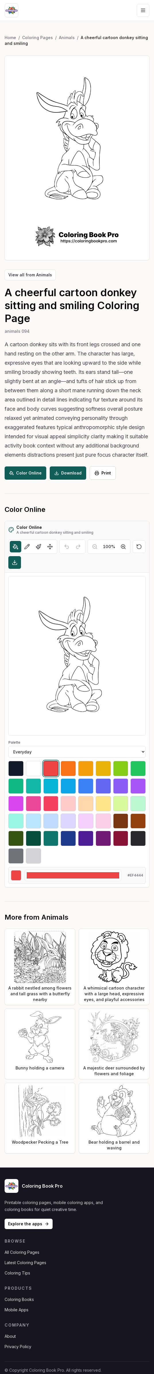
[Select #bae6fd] (33, 821)
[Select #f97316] (68, 768)
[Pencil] (27, 546)
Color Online (25, 472)
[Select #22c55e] (138, 768)
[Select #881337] (120, 838)
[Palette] (77, 751)
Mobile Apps (16, 1309)
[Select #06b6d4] (51, 786)
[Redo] (78, 546)
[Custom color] (73, 875)
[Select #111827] (16, 768)
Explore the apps (28, 1223)
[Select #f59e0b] (85, 768)
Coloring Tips (17, 1272)
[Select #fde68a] (103, 803)
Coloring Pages (37, 37)
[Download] (14, 562)
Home (10, 37)
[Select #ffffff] (33, 768)
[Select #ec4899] (33, 803)
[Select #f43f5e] (51, 803)
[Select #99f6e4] (16, 821)
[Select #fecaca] (68, 803)
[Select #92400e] (138, 821)
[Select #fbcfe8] (103, 821)
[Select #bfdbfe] (51, 821)
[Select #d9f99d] (120, 803)
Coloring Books (19, 1299)
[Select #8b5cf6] (120, 786)
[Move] (50, 546)
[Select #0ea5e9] (68, 786)
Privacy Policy (18, 1346)
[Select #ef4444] (51, 768)
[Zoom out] (95, 546)
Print (103, 472)
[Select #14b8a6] (33, 786)
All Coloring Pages (22, 1252)
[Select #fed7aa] (85, 803)
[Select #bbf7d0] (138, 803)
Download (68, 472)
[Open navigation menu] (143, 10)
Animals (67, 37)
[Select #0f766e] (51, 838)
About (10, 1336)
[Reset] (139, 546)
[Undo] (66, 546)
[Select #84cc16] (120, 768)
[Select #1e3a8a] (68, 838)
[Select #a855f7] (138, 786)
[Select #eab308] (103, 768)
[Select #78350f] (120, 821)
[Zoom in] (123, 546)
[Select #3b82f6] (85, 786)
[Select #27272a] (138, 838)
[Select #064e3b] (33, 838)
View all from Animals (30, 274)
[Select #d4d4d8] (33, 856)
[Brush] (38, 546)
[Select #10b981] (16, 786)
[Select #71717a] (16, 856)
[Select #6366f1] (103, 786)
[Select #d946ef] (16, 803)
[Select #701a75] (103, 838)
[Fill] (15, 546)
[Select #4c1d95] (85, 838)
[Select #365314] (16, 838)
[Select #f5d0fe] (85, 821)
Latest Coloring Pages (25, 1262)
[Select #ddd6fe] (68, 821)
